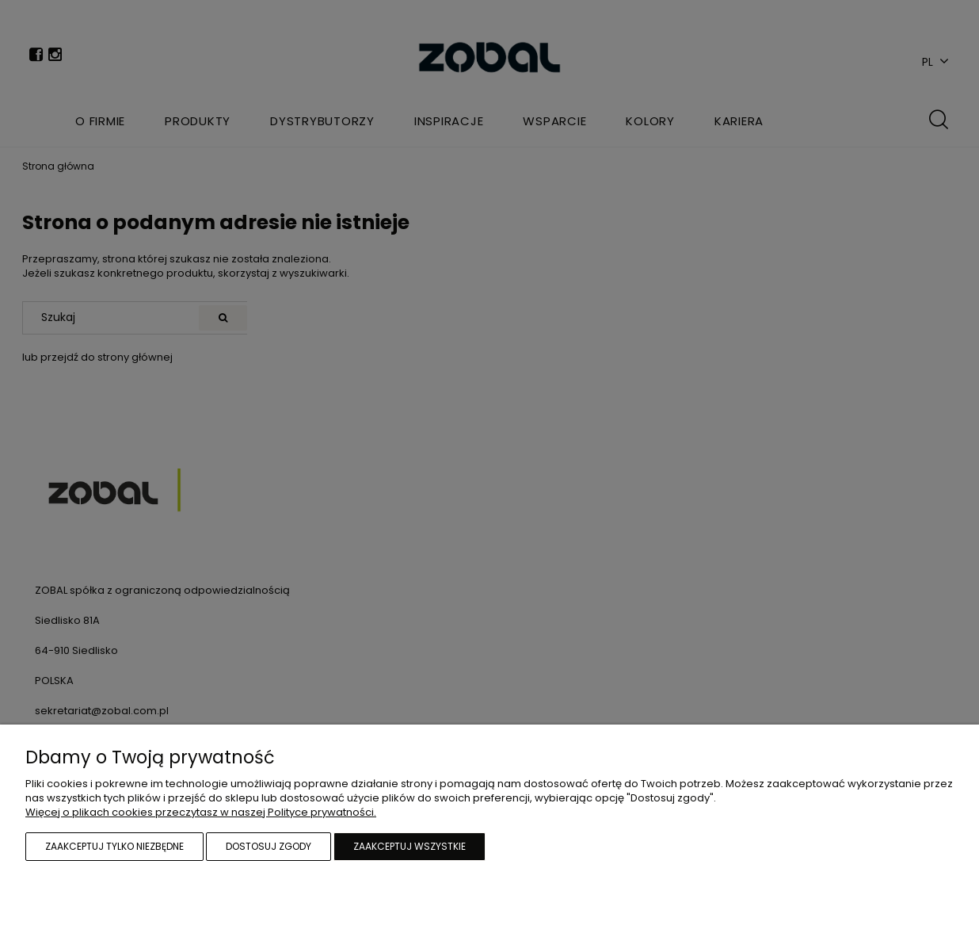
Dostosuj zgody (268, 846)
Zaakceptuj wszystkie (409, 846)
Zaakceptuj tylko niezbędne (114, 846)
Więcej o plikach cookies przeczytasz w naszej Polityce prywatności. (200, 812)
